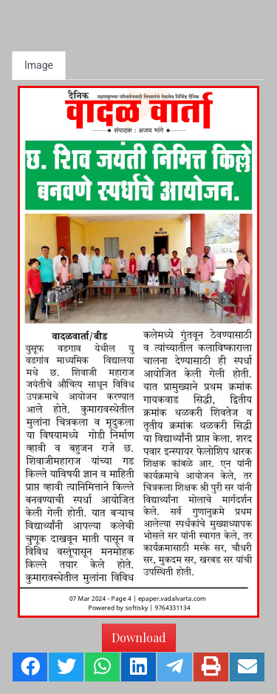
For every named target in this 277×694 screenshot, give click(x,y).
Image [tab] (38, 65)
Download (139, 637)
